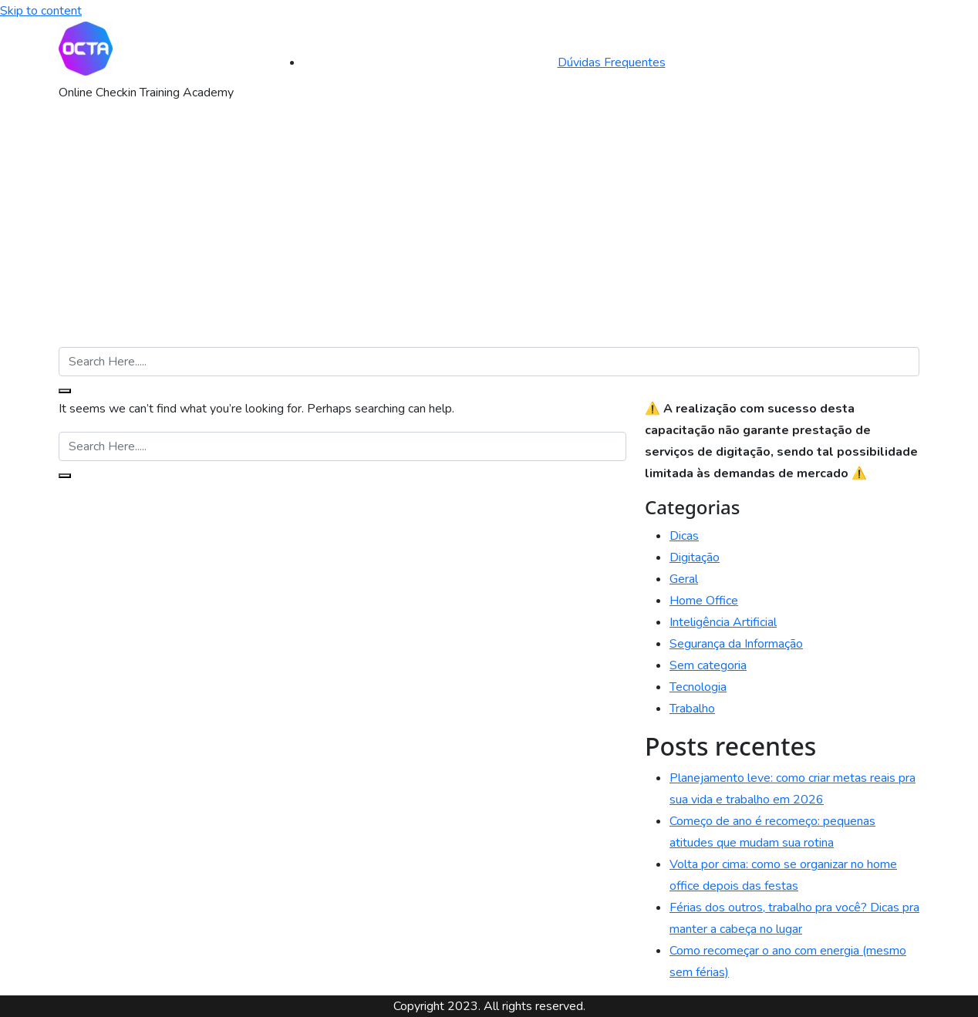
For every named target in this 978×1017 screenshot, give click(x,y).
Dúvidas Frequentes (612, 62)
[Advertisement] (489, 231)
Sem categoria (708, 665)
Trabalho (692, 708)
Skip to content (41, 10)
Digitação (694, 557)
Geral (683, 579)
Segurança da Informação (736, 643)
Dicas (684, 535)
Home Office (703, 600)
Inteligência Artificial (723, 622)
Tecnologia (698, 687)
